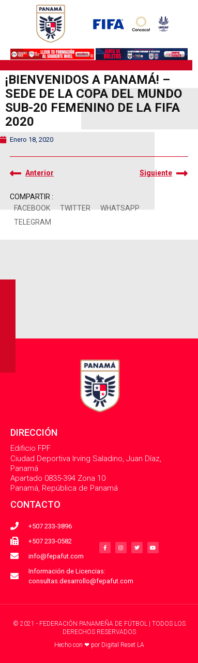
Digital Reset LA (122, 645)
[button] (32, 209)
